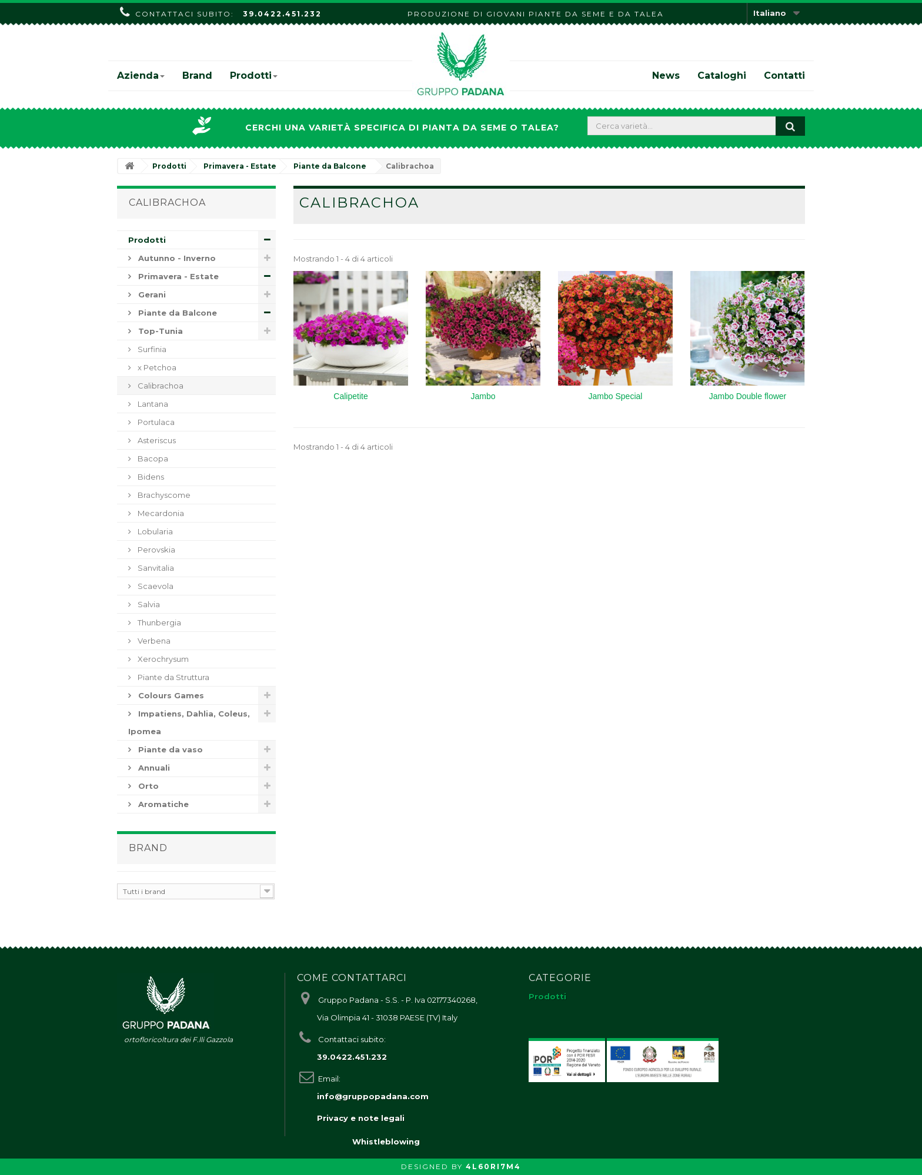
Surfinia (151, 349)
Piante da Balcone (176, 312)
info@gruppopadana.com (373, 1096)
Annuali (153, 767)
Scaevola (154, 586)
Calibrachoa (159, 385)
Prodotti (254, 75)
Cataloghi (721, 75)
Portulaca (155, 422)
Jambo (482, 396)
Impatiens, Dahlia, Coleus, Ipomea (189, 722)
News (666, 75)
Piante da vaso (169, 749)
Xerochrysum (162, 659)
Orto (147, 786)
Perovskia (155, 549)
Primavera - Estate (177, 276)
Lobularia (154, 531)
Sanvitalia (155, 568)
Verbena (153, 640)
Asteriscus (156, 440)
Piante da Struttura (172, 677)
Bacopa (152, 458)
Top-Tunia (159, 331)
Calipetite (350, 396)
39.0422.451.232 (282, 13)
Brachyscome (163, 495)
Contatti (784, 75)
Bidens (150, 476)
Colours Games (170, 695)
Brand (197, 75)
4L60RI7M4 (493, 1166)
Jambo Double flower (748, 396)
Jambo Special (616, 396)
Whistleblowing (386, 1141)
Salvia (148, 604)
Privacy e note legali (361, 1118)
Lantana (152, 404)
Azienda (141, 75)
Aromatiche (162, 804)
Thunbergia (158, 622)
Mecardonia (160, 513)
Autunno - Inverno (176, 258)
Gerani (151, 294)
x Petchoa (156, 367)
